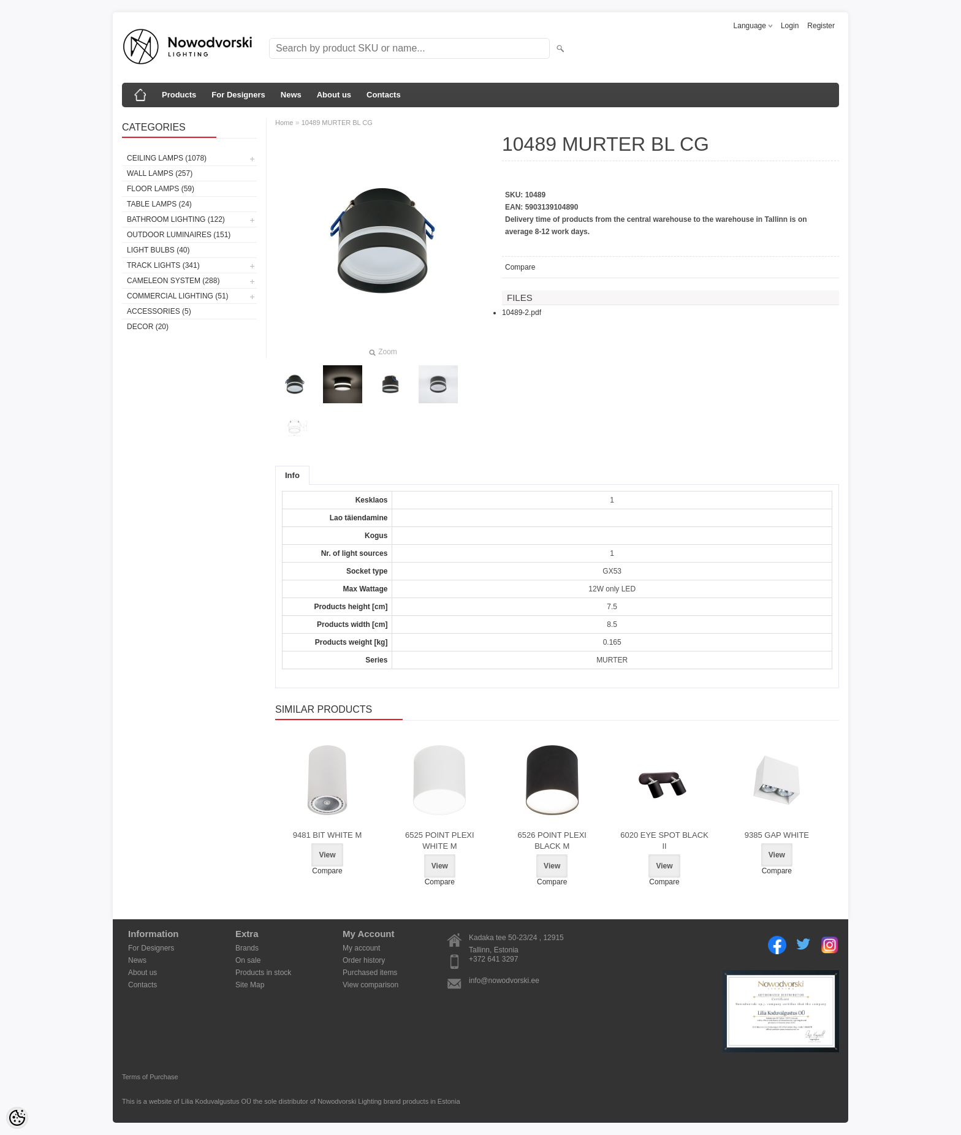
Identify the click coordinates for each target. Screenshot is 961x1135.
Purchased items (370, 972)
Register (821, 25)
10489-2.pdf (521, 312)
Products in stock (263, 972)
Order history (364, 960)
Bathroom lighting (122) (176, 219)
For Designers (238, 94)
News (291, 94)
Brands (247, 948)
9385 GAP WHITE (777, 835)
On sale (247, 960)
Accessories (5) (159, 311)
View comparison (370, 985)
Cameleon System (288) (173, 280)
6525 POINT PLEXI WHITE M (439, 840)
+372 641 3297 (493, 959)
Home (284, 122)
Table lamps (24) (159, 204)
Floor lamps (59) (160, 188)
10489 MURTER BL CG (337, 122)
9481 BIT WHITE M (327, 835)
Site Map (249, 985)
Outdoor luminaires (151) (178, 234)
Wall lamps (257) (159, 173)
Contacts (384, 94)
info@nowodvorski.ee (504, 980)
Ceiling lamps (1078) (167, 158)
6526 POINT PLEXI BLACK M (552, 840)
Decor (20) (148, 326)
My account (361, 948)
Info (292, 475)
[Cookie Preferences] (17, 1118)
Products (179, 94)
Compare (520, 267)
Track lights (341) (163, 265)
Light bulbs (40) (158, 250)
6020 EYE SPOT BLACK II (664, 840)
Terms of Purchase (150, 1076)
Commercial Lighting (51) (178, 296)
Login (790, 25)
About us (334, 94)
